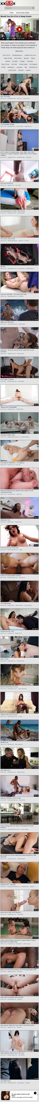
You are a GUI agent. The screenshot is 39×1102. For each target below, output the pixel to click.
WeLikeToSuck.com (12, 716)
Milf (26, 67)
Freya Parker (26, 98)
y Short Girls (12, 70)
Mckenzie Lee (28, 126)
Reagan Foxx (18, 633)
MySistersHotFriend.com (14, 829)
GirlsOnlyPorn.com (12, 268)
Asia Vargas (21, 381)
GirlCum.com (11, 464)
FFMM (3, 67)
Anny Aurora (22, 577)
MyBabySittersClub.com (14, 437)
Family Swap (23, 64)
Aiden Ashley (8, 58)
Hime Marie (18, 58)
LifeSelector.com (12, 772)
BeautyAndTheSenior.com (14, 886)
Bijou (21, 549)
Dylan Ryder (22, 324)
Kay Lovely (18, 185)
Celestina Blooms (25, 437)
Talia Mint (27, 1083)
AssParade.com (11, 661)
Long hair (19, 67)
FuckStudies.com (12, 999)
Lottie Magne (20, 1083)
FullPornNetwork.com (13, 549)
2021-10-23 (3, 185)
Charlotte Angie (21, 157)
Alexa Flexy (20, 914)
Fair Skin (14, 64)
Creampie (30, 61)
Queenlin (19, 999)
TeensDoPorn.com (12, 688)
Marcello (32, 886)
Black (33, 58)
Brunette (15, 61)
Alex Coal (19, 98)
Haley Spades (21, 213)
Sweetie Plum (25, 886)
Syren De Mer (19, 126)
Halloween (11, 67)
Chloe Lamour (27, 943)
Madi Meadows (29, 268)
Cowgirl (22, 61)
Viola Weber (21, 1055)
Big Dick (26, 58)
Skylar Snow (22, 800)
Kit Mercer (20, 296)
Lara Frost (19, 971)
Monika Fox (19, 943)
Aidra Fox (21, 240)
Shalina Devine (21, 772)
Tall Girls (21, 70)
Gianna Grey (18, 522)
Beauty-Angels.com (12, 1055)
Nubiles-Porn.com (30, 55)
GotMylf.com (11, 633)
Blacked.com (11, 744)
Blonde (8, 61)
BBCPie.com (11, 522)
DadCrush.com (11, 409)
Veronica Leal (20, 353)
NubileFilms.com (12, 98)
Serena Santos (19, 605)
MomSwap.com (11, 126)
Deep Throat (5, 64)
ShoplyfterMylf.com (12, 296)
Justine (20, 716)
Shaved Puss (33, 67)
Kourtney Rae (19, 409)
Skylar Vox (19, 494)
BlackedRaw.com (12, 1083)
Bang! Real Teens (12, 213)
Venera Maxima (21, 858)
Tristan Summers (22, 688)
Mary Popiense (19, 744)
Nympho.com (11, 185)
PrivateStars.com (12, 914)
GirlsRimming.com (12, 381)
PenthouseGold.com (13, 324)
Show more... (19, 51)
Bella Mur (19, 1027)
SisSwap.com (11, 605)
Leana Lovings (28, 605)
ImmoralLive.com (12, 858)
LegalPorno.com (12, 157)
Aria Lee (27, 240)
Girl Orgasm (33, 64)
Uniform (28, 70)
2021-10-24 (3, 494)
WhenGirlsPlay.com (12, 240)
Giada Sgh (28, 157)
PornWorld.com (11, 494)
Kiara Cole (18, 464)
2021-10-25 (6, 55)
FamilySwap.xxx (17, 55)
